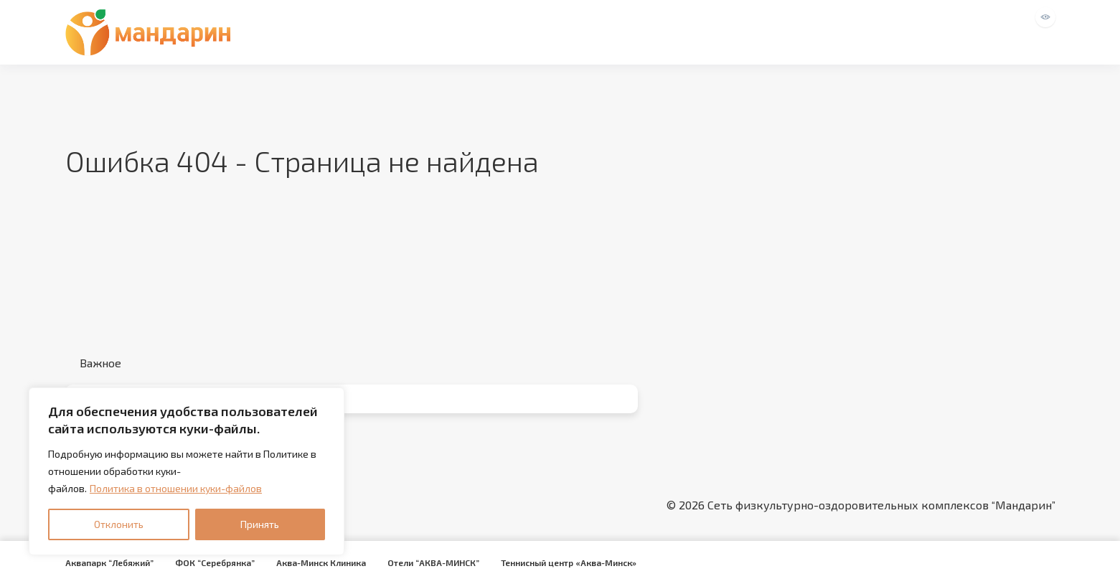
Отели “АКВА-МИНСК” (433, 562)
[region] (186, 471)
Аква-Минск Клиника (321, 562)
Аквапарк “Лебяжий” (109, 562)
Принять (259, 524)
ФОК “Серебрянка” (215, 562)
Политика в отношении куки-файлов (176, 488)
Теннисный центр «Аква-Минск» (568, 562)
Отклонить (118, 524)
